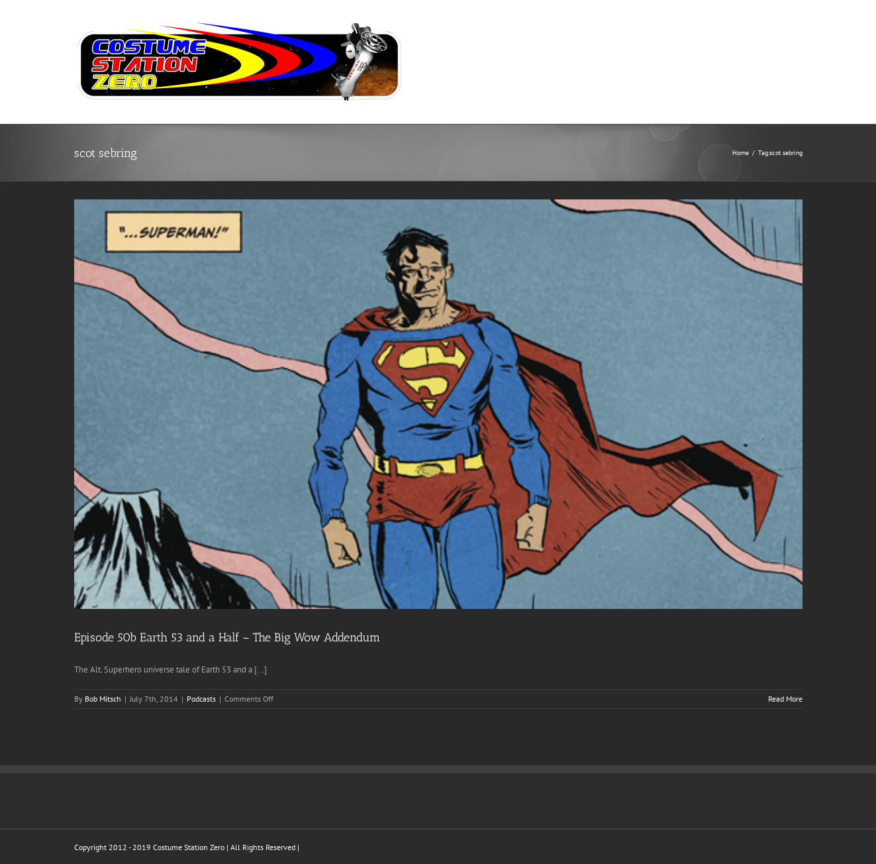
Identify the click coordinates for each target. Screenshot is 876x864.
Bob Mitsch (103, 699)
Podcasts (201, 699)
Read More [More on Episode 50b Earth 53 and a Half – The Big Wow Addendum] (785, 699)
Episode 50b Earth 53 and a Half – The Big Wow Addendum (227, 637)
